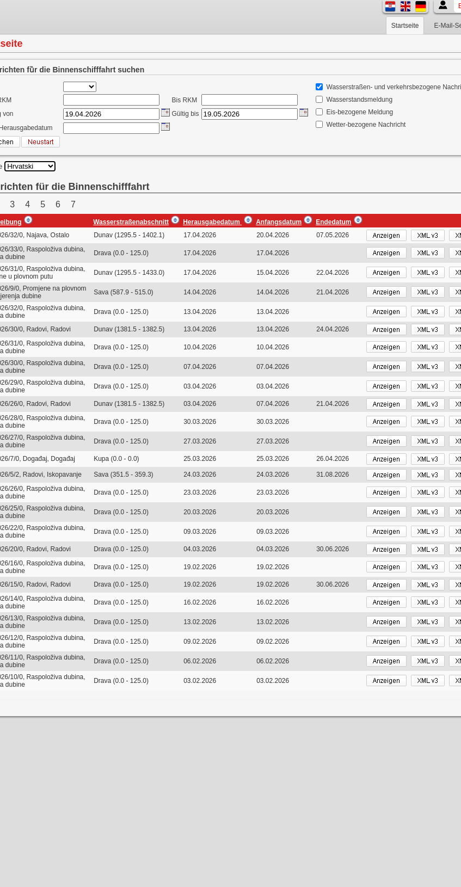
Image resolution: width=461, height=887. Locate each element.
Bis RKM (185, 100)
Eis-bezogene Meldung (360, 112)
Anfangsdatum (279, 222)
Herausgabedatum (212, 222)
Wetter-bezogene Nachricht (366, 124)
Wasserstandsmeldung (360, 99)
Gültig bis (185, 114)
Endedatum (333, 222)
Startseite (405, 25)
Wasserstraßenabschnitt (131, 222)
